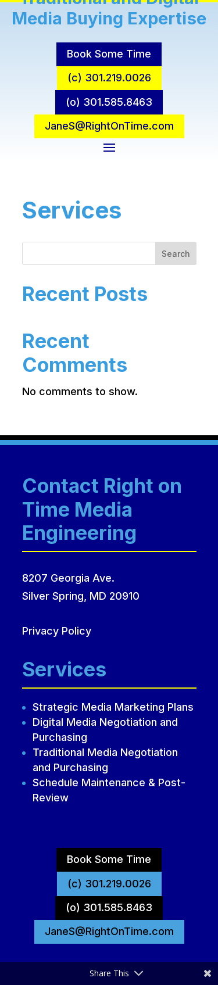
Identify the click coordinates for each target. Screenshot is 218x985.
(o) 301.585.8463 (109, 102)
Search (176, 254)
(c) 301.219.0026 (109, 77)
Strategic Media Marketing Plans (113, 707)
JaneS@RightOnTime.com (109, 126)
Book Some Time (109, 54)
